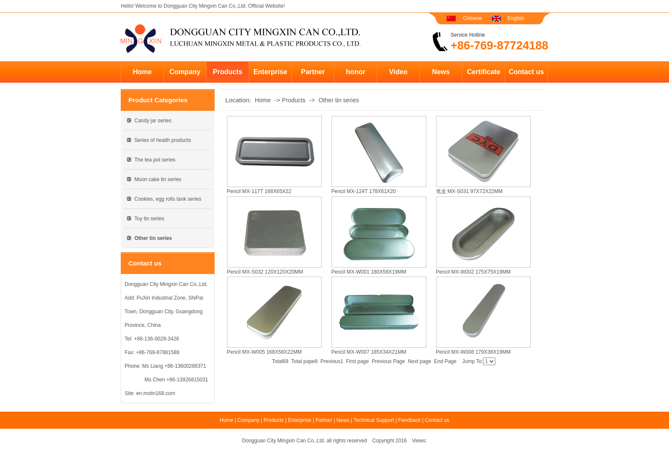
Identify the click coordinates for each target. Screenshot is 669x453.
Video (398, 71)
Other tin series (339, 100)
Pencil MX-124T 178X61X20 (364, 191)
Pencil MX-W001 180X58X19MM (369, 272)
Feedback (409, 420)
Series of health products (162, 140)
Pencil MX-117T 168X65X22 (259, 191)
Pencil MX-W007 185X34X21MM (369, 352)
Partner (313, 71)
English (515, 18)
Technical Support (373, 420)
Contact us (526, 71)
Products (227, 71)
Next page (419, 361)
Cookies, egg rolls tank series (167, 199)
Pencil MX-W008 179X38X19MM (473, 352)
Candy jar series (153, 121)
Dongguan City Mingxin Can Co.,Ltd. (205, 6)
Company (185, 71)
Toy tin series (149, 219)
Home (142, 71)
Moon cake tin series (157, 179)
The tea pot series (154, 160)
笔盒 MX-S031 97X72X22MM (469, 191)
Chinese (472, 18)
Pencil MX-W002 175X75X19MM (473, 272)
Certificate (483, 71)
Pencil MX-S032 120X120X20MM (265, 272)
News (441, 71)
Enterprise (270, 71)
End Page (445, 361)
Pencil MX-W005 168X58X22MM (264, 352)
